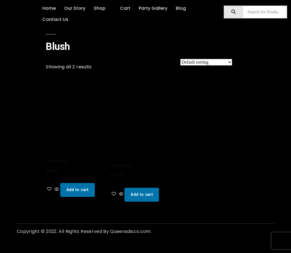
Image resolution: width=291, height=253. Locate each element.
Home (49, 8)
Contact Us (55, 19)
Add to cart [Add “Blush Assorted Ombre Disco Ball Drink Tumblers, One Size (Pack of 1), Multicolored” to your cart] (77, 189)
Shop (103, 8)
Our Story (74, 8)
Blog (181, 8)
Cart (125, 8)
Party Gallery (153, 8)
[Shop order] (206, 62)
